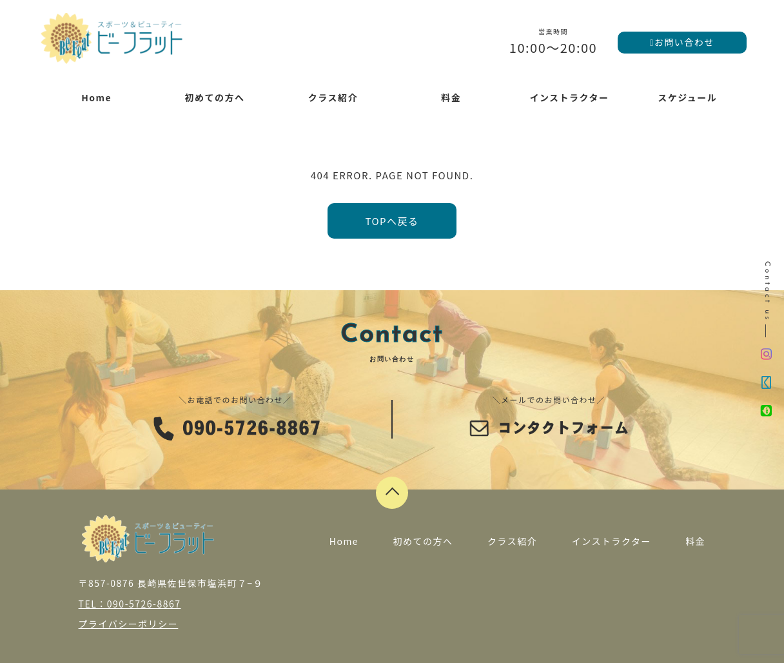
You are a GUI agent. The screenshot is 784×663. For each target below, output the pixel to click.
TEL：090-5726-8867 (130, 603)
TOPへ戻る (391, 221)
